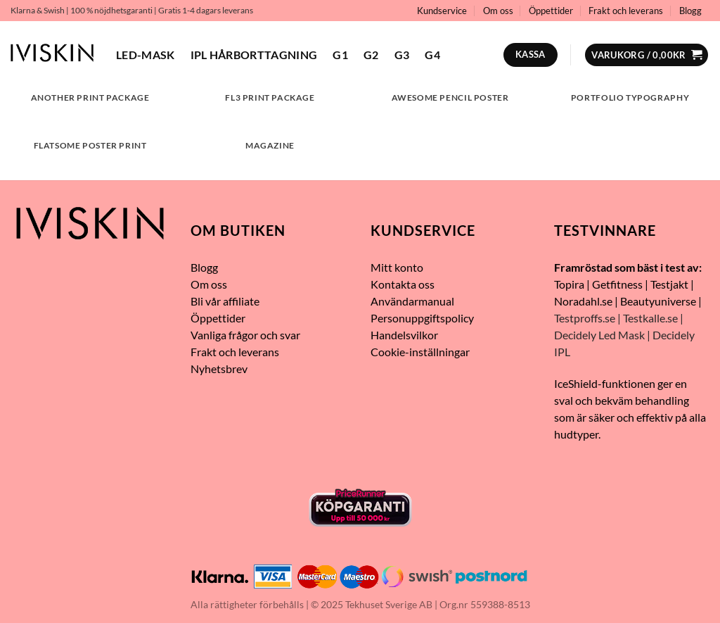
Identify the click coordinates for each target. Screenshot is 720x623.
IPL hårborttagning (254, 54)
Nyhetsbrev (219, 368)
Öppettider (551, 10)
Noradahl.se (583, 301)
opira (571, 284)
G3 (402, 54)
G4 (432, 54)
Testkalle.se (650, 318)
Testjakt (669, 284)
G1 (340, 54)
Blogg (690, 10)
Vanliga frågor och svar (245, 334)
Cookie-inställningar (420, 351)
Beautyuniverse (658, 301)
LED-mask (145, 54)
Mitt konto (397, 267)
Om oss (498, 10)
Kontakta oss (403, 284)
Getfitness (617, 284)
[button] (646, 55)
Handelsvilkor (404, 334)
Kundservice (442, 10)
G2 (371, 54)
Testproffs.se (584, 318)
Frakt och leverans (626, 10)
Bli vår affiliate (225, 301)
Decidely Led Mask (599, 334)
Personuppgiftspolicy (423, 318)
